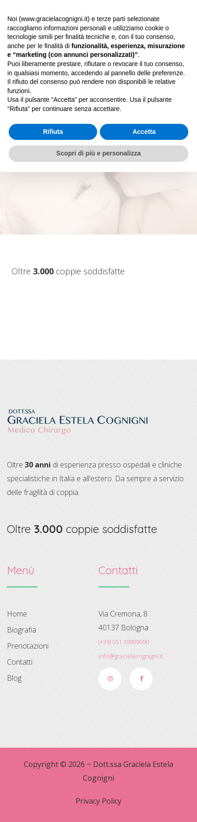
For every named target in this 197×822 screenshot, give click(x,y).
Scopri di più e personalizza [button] (98, 803)
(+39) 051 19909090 (123, 642)
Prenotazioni (28, 646)
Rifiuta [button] (53, 781)
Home (93, 168)
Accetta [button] (144, 781)
